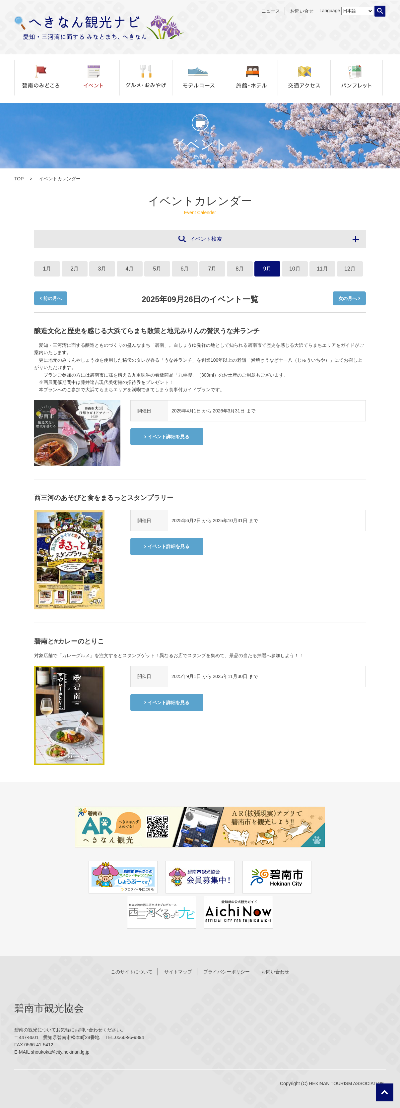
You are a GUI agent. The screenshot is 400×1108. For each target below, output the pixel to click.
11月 (322, 269)
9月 (267, 269)
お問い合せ (301, 11)
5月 (157, 269)
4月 (130, 269)
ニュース (270, 11)
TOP (19, 178)
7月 (212, 269)
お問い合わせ (275, 971)
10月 (294, 269)
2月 (75, 269)
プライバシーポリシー (226, 971)
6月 (185, 269)
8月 (240, 269)
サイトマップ (178, 971)
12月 (350, 269)
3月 (102, 269)
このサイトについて (132, 971)
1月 (47, 269)
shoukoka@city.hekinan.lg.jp (60, 1052)
